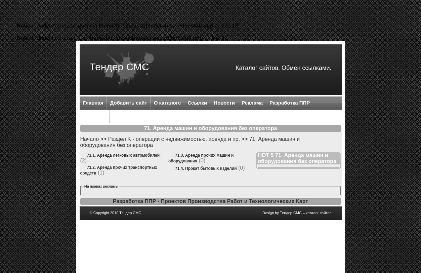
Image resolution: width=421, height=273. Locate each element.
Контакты (95, 116)
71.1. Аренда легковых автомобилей (123, 155)
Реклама (252, 103)
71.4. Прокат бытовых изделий (206, 168)
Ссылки (197, 103)
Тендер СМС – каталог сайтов (306, 213)
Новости (224, 103)
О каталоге (167, 103)
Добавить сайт (128, 103)
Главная (93, 103)
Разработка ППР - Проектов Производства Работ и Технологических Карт (210, 201)
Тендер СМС (119, 66)
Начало (89, 139)
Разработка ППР (289, 103)
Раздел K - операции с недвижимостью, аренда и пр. (174, 139)
